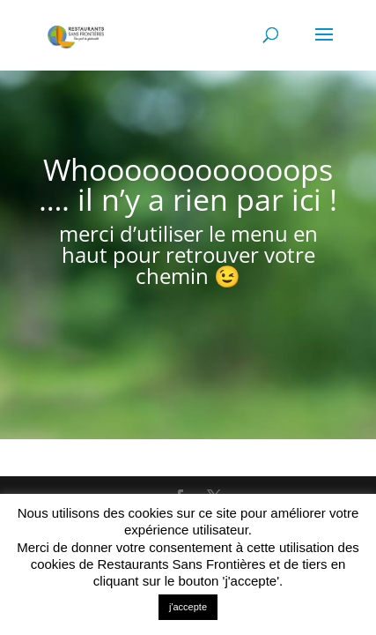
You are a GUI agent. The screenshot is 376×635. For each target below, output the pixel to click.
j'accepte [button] (188, 606)
